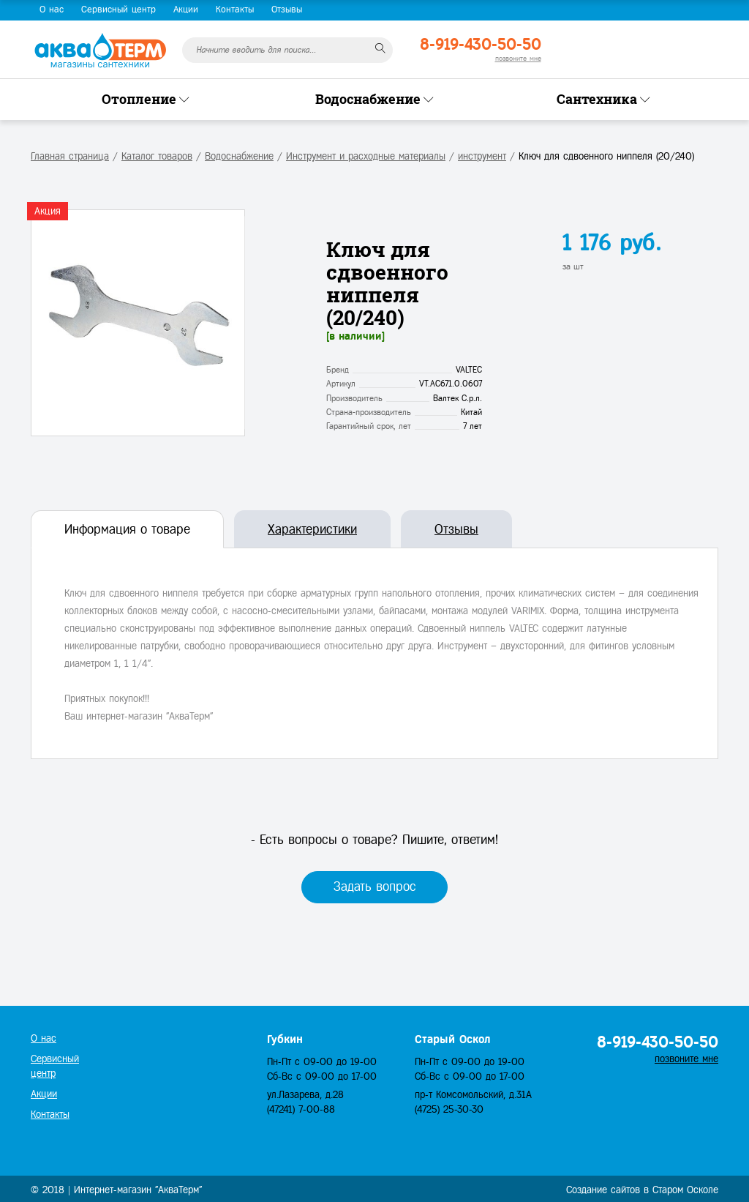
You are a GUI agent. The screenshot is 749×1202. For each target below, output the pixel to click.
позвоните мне (518, 58)
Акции (185, 9)
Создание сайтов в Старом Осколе (642, 1189)
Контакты (235, 9)
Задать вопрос (375, 886)
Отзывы (286, 9)
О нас (51, 9)
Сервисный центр (118, 9)
